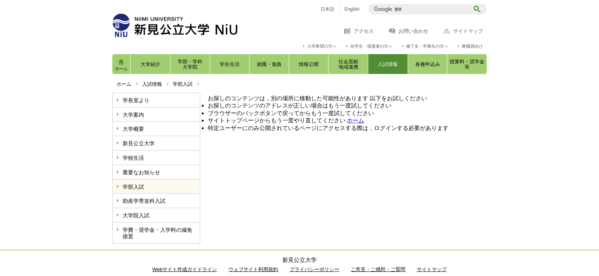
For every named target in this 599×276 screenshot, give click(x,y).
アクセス (364, 31)
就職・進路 (269, 64)
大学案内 (133, 115)
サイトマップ (468, 31)
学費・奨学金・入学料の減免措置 (157, 233)
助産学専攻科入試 (144, 201)
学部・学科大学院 (190, 64)
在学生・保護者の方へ (371, 46)
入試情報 (388, 64)
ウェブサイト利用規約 (253, 269)
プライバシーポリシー (314, 269)
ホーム (121, 68)
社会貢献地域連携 (348, 64)
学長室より (136, 100)
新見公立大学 (139, 143)
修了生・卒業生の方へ (427, 46)
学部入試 (183, 84)
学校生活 (133, 158)
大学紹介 (150, 64)
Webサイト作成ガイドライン (184, 269)
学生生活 (230, 64)
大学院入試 (136, 215)
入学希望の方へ (322, 46)
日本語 (327, 9)
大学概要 (133, 129)
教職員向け (472, 46)
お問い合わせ (413, 31)
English (352, 9)
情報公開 (309, 64)
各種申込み (427, 64)
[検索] (420, 9)
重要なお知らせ (141, 172)
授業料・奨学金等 (467, 64)
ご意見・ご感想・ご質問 (378, 269)
